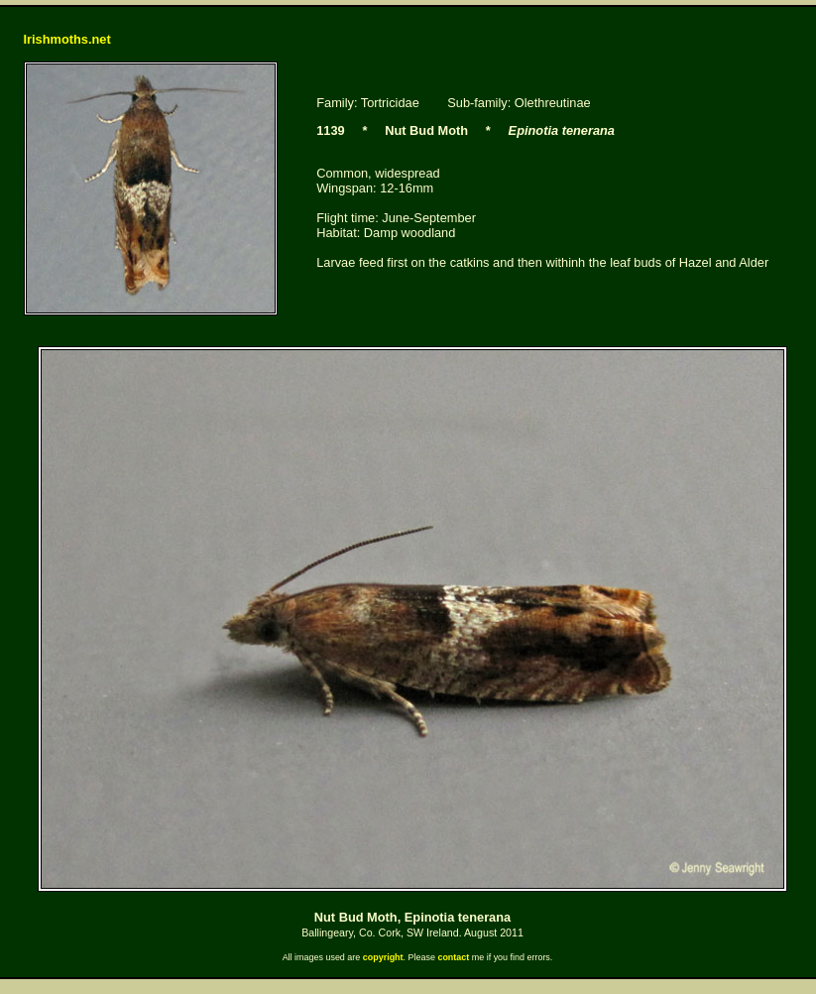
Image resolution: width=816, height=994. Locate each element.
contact (453, 957)
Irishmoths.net (67, 39)
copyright (383, 957)
